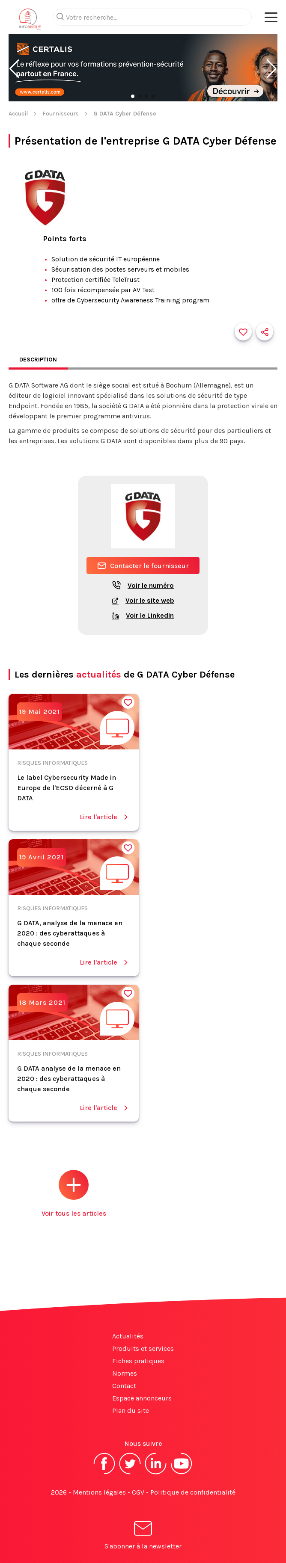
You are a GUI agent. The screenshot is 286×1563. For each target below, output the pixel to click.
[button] (14, 68)
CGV (138, 1492)
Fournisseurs (60, 113)
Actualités (127, 1336)
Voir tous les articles (74, 1193)
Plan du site (130, 1410)
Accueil (18, 113)
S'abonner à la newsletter (143, 1536)
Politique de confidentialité (192, 1492)
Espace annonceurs (142, 1398)
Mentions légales (99, 1492)
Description (38, 359)
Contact (124, 1386)
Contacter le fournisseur (143, 565)
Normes (124, 1373)
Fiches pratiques (138, 1361)
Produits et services (143, 1348)
